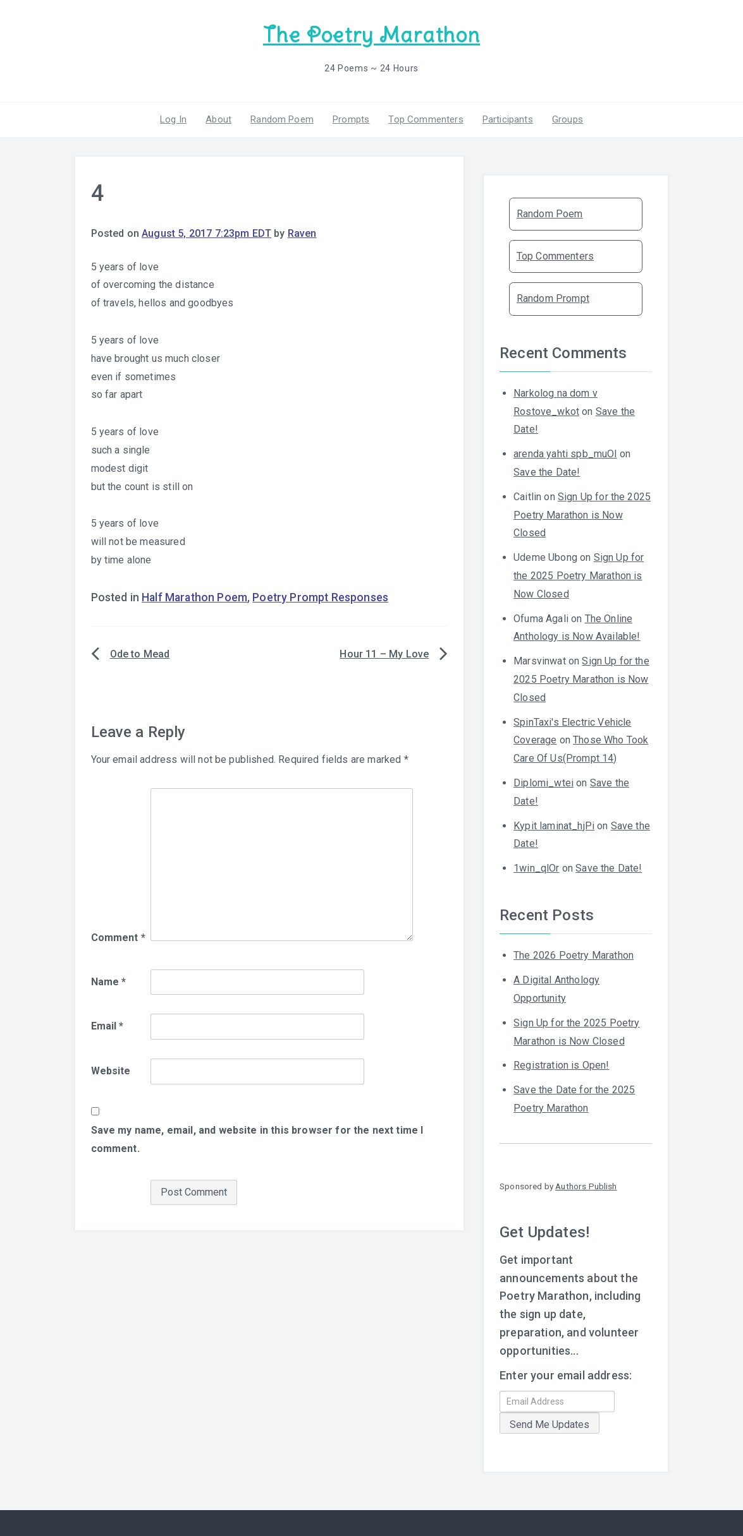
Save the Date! (546, 472)
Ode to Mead (140, 654)
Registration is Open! (561, 1065)
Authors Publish (586, 1186)
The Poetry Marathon (371, 35)
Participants (507, 119)
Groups (567, 119)
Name (108, 982)
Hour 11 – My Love (384, 654)
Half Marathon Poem (194, 597)
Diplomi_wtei (543, 783)
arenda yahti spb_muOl (565, 454)
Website (111, 1071)
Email (107, 1026)
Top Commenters (425, 119)
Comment (118, 938)
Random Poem (282, 119)
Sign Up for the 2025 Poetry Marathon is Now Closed (582, 515)
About (218, 119)
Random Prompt (553, 298)
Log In (173, 119)
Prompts (351, 119)
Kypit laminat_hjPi (553, 826)
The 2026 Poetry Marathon (573, 955)
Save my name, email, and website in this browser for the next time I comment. (257, 1139)
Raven (302, 233)
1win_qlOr (536, 868)
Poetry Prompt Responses (320, 597)
